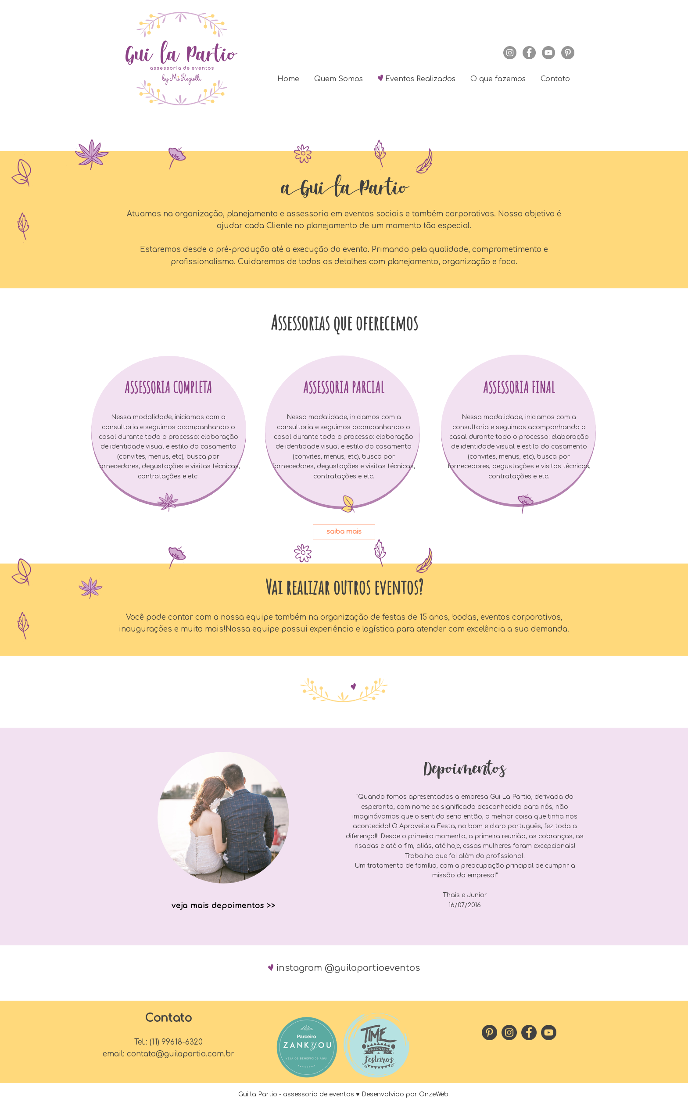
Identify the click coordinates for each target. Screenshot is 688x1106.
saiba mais (344, 531)
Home (288, 79)
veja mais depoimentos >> (224, 906)
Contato (555, 79)
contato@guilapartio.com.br (180, 1054)
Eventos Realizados (416, 78)
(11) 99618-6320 (176, 1042)
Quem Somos (338, 79)
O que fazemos (498, 79)
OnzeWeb (433, 1094)
